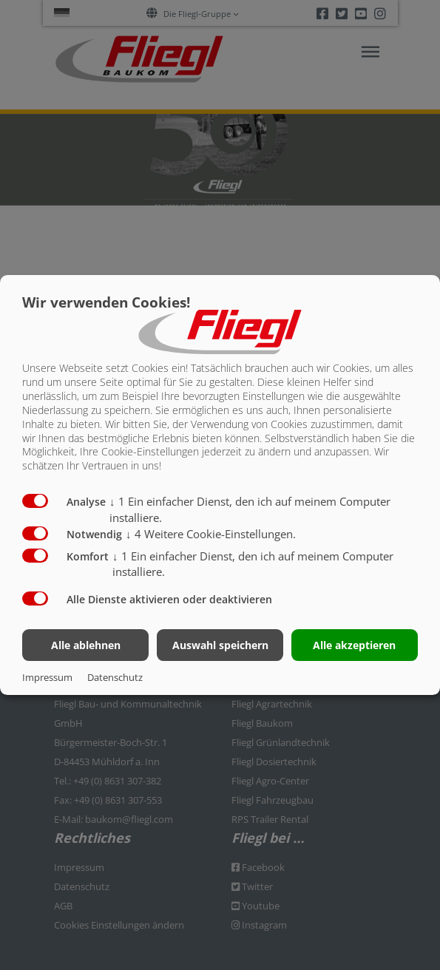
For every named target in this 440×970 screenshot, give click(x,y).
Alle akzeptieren (354, 645)
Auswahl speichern (220, 645)
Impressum (47, 677)
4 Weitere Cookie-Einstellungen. (211, 533)
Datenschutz (115, 677)
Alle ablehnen (86, 645)
